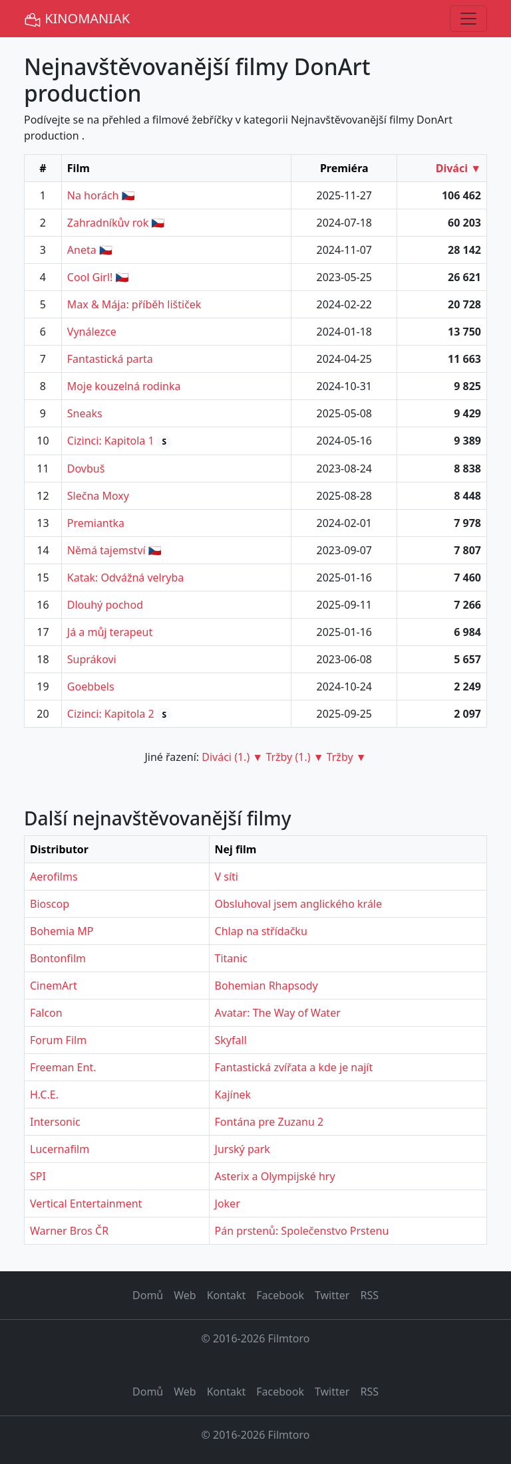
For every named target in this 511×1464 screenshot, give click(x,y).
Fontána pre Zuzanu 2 (269, 1121)
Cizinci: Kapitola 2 (110, 713)
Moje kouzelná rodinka (124, 386)
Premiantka (95, 523)
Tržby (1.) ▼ (294, 757)
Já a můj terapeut (109, 632)
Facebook (280, 1295)
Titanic (231, 958)
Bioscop (49, 903)
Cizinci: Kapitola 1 (110, 440)
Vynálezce (91, 331)
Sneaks (84, 413)
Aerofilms (54, 876)
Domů (147, 1295)
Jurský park (242, 1149)
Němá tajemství (106, 550)
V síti (226, 876)
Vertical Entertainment (86, 1203)
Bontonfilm (58, 958)
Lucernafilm (59, 1149)
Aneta (81, 250)
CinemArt (53, 985)
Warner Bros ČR (69, 1230)
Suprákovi (91, 659)
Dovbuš (86, 468)
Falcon (46, 1012)
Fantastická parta (110, 359)
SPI (38, 1176)
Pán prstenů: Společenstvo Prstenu (302, 1230)
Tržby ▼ (347, 757)
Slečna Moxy (98, 495)
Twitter (332, 1295)
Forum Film (58, 1040)
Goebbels (90, 686)
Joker (227, 1203)
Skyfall (231, 1040)
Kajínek (233, 1094)
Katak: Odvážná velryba (125, 577)
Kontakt (226, 1295)
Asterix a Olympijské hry (275, 1176)
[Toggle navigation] (468, 18)
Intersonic (55, 1121)
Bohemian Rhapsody (266, 985)
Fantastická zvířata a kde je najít (294, 1067)
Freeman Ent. (63, 1067)
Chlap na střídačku (261, 931)
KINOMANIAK (77, 19)
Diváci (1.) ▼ (232, 757)
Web (185, 1295)
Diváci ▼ (458, 168)
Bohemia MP (61, 931)
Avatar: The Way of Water (278, 1012)
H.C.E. (44, 1094)
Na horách (93, 195)
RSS (369, 1295)
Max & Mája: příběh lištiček (134, 304)
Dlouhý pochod (105, 604)
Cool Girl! (90, 277)
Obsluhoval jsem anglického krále (299, 903)
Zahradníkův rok (107, 222)
